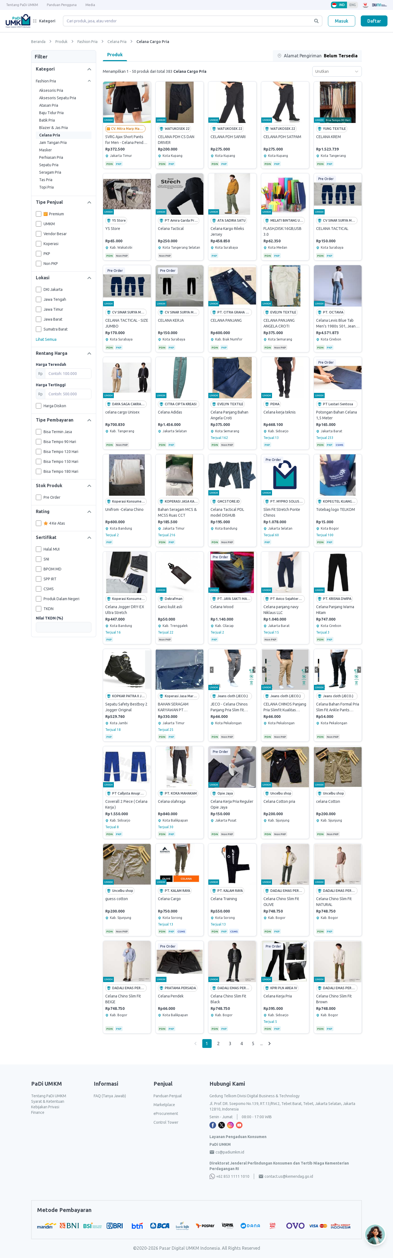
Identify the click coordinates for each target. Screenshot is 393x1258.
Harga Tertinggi (51, 385)
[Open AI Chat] (375, 1236)
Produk (115, 54)
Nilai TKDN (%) (49, 618)
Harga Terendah (51, 364)
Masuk (341, 20)
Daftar (374, 20)
